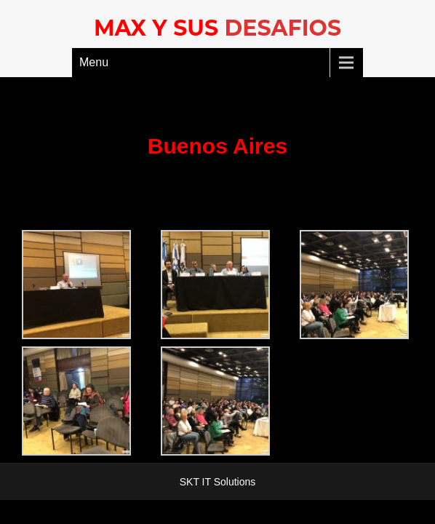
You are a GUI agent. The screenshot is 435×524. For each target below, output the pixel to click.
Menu (93, 62)
